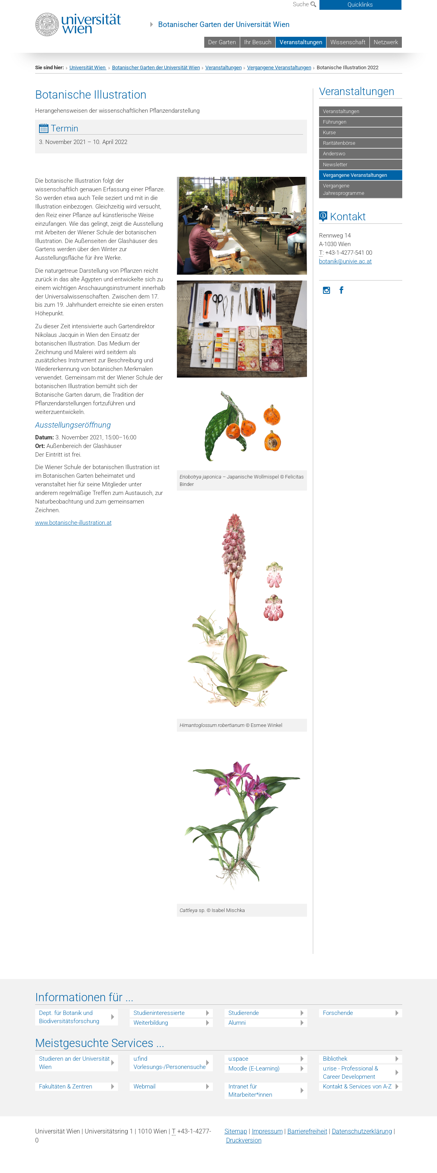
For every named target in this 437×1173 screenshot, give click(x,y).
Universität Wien (88, 67)
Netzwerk (386, 42)
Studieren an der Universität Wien (74, 1062)
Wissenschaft (348, 42)
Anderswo (334, 154)
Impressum (267, 1131)
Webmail (144, 1086)
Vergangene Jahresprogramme (343, 189)
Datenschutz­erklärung (362, 1131)
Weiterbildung (151, 1022)
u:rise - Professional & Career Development (350, 1072)
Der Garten (222, 42)
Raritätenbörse (339, 143)
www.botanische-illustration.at (73, 522)
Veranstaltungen (301, 42)
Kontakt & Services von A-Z (357, 1086)
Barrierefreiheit (307, 1131)
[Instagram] (326, 289)
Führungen (334, 122)
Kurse (329, 132)
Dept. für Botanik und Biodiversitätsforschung (69, 1017)
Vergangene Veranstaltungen (279, 67)
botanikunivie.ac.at (345, 261)
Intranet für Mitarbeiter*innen (250, 1090)
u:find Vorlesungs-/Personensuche (170, 1062)
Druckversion (244, 1140)
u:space (238, 1058)
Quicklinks (360, 4)
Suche (304, 4)
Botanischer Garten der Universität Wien (224, 24)
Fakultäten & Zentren (65, 1086)
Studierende (243, 1012)
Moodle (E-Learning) (254, 1068)
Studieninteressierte (159, 1012)
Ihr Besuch (257, 42)
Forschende (338, 1012)
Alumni (237, 1022)
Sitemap (236, 1131)
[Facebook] (341, 289)
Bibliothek (335, 1058)
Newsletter (335, 164)
